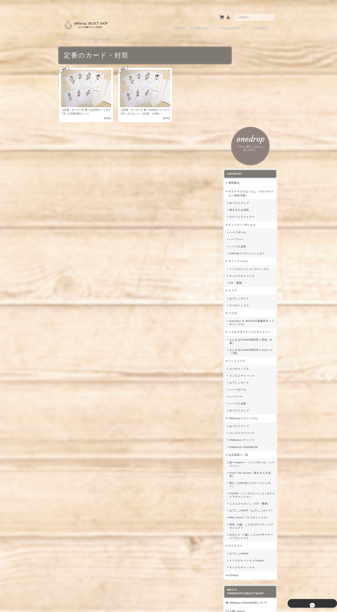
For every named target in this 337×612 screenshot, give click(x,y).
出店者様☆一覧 (248, 362)
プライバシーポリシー (252, 541)
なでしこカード (92, 30)
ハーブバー (246, 140)
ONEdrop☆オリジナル (252, 326)
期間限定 (243, 83)
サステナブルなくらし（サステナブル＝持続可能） (256, 94)
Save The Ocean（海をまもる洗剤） (257, 382)
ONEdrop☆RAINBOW (253, 354)
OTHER (243, 492)
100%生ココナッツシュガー (256, 154)
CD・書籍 (245, 186)
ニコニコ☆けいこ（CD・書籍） (256, 413)
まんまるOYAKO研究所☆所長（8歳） (256, 249)
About (202, 20)
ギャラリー (245, 463)
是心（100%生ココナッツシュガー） (256, 392)
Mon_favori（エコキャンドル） (256, 433)
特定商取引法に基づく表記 (254, 549)
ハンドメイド (246, 268)
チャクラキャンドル (251, 180)
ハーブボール (247, 133)
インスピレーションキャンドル (257, 171)
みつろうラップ (248, 103)
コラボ (242, 217)
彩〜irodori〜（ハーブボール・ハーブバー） (255, 372)
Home (180, 20)
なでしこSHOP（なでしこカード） (257, 423)
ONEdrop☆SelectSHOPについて (256, 522)
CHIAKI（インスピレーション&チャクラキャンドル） (256, 403)
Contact (259, 20)
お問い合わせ (246, 532)
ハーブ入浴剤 (247, 147)
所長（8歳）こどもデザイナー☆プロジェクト (256, 444)
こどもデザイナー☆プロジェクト (256, 238)
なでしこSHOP (248, 471)
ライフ (74, 30)
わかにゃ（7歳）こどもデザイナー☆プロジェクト (256, 454)
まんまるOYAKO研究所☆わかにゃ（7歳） (256, 259)
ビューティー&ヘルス (251, 125)
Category (230, 20)
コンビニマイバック (251, 283)
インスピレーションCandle (256, 478)
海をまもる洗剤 (248, 110)
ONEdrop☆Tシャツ (251, 347)
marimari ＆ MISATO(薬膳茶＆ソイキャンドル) (257, 226)
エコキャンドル (248, 209)
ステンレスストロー (251, 117)
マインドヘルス (248, 162)
